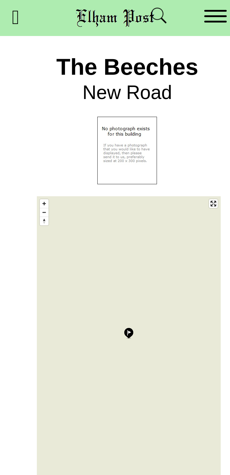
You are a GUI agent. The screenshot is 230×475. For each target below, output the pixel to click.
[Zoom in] (44, 203)
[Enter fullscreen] (213, 203)
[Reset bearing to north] (44, 221)
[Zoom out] (44, 212)
